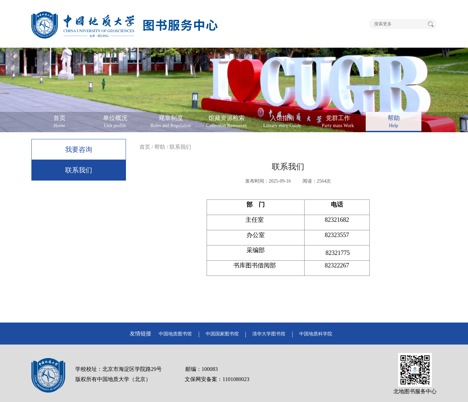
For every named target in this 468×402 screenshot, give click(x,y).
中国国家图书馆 (222, 333)
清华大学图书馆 (268, 333)
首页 (144, 147)
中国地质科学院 (315, 333)
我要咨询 (78, 149)
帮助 (159, 147)
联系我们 (78, 170)
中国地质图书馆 (175, 333)
